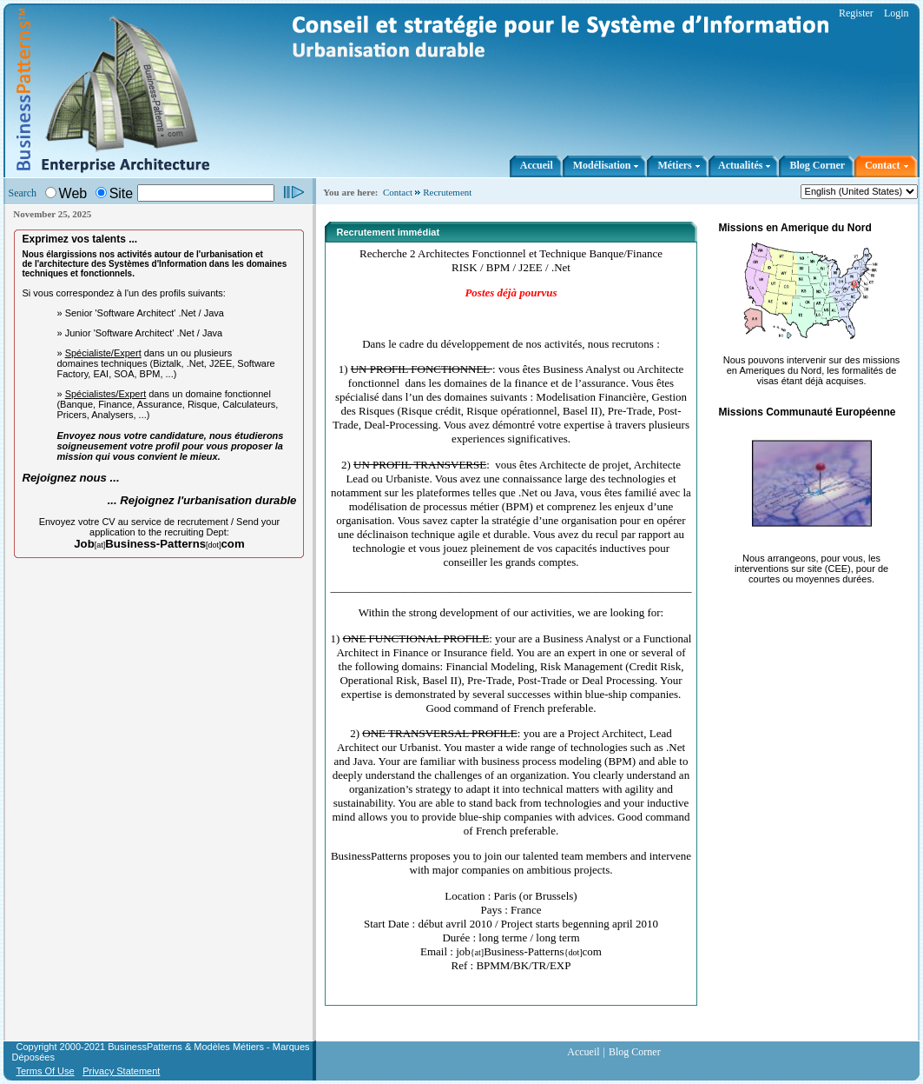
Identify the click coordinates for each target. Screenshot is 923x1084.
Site (121, 193)
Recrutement (447, 192)
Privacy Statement (121, 1071)
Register (856, 13)
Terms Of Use (45, 1071)
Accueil (583, 1052)
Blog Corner (635, 1052)
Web (73, 193)
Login (896, 13)
